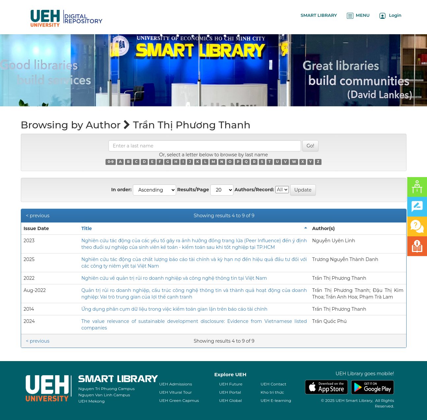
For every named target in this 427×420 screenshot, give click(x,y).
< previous (37, 216)
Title (86, 228)
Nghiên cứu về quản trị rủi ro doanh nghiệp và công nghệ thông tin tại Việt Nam (174, 278)
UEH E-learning (275, 400)
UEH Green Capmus (179, 400)
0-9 (111, 162)
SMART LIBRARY (319, 15)
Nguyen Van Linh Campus (104, 394)
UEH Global (230, 400)
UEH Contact (273, 383)
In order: (121, 190)
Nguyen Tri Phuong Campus (106, 388)
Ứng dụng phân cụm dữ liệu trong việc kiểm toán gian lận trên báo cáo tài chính (174, 309)
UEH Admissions (175, 383)
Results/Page (193, 190)
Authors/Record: (254, 190)
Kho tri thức (272, 392)
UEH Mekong (91, 401)
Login (391, 16)
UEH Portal (230, 392)
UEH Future (231, 383)
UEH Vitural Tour (175, 392)
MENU (358, 16)
